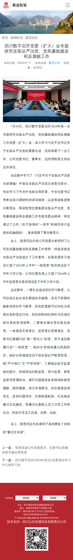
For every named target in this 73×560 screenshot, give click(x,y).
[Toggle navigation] (67, 5)
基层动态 (31, 38)
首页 (5, 38)
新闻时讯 (17, 38)
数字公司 (54, 62)
